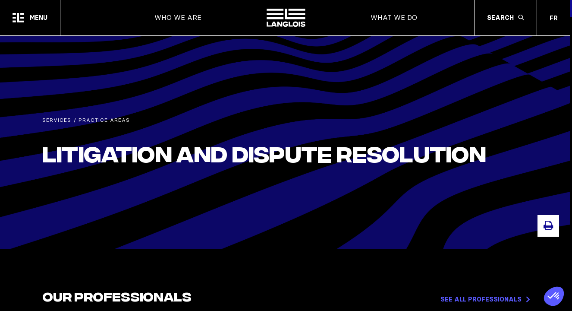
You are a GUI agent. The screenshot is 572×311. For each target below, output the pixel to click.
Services (56, 122)
